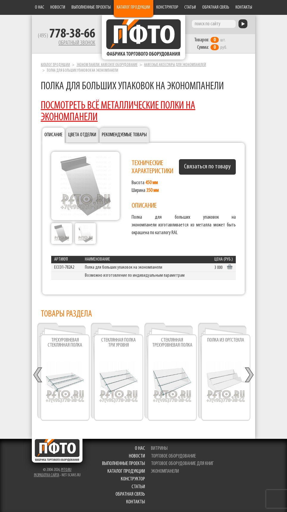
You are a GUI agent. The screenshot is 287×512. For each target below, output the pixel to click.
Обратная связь (215, 7)
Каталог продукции (133, 7)
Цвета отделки (82, 134)
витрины (159, 448)
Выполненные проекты (91, 7)
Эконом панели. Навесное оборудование (107, 65)
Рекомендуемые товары (124, 134)
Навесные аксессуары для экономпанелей (175, 65)
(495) (66, 36)
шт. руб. (210, 44)
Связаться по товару (207, 166)
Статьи (190, 7)
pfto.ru (66, 470)
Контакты (243, 7)
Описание (53, 134)
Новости (57, 7)
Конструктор (167, 7)
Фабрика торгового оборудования (143, 37)
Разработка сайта (46, 475)
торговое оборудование (173, 456)
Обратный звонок (76, 43)
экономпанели (165, 471)
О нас (39, 7)
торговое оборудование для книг (182, 463)
